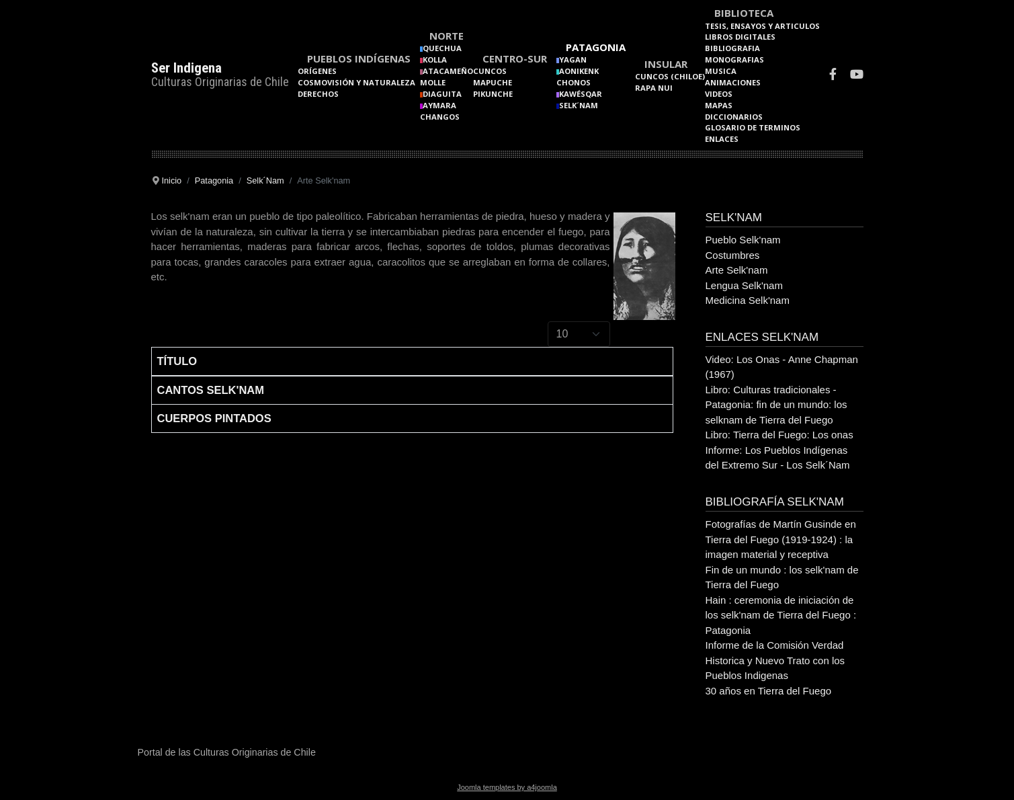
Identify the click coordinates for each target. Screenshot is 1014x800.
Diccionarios (734, 117)
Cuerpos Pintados (214, 418)
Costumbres (733, 255)
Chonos (573, 82)
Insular (665, 64)
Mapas (718, 105)
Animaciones (733, 82)
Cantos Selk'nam (210, 390)
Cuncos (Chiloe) (670, 76)
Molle (433, 82)
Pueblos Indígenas (359, 58)
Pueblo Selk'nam (743, 239)
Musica (720, 71)
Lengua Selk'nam (744, 285)
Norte (446, 35)
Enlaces (721, 139)
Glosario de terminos (752, 127)
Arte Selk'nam (737, 270)
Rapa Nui (654, 88)
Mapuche (492, 82)
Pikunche (493, 94)
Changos (440, 117)
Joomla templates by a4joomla (507, 787)
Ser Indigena (186, 68)
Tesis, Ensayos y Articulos (762, 26)
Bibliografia (732, 48)
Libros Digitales (740, 37)
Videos (718, 94)
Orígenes (317, 71)
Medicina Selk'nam (748, 300)
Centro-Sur (514, 58)
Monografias (734, 59)
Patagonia (596, 47)
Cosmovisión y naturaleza (356, 82)
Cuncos (490, 71)
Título (177, 361)
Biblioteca (743, 12)
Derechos (318, 94)
